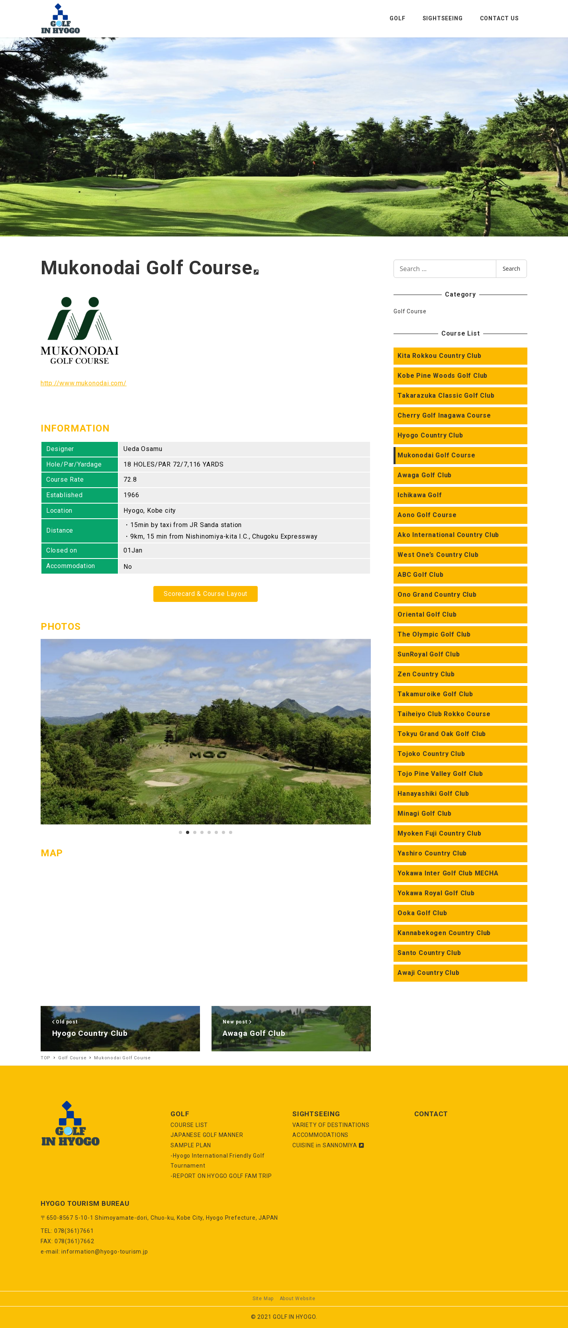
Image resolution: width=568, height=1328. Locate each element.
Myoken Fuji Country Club (439, 833)
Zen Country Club (426, 674)
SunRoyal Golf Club (429, 654)
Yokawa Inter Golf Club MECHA (448, 873)
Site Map (263, 1298)
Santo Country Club (429, 953)
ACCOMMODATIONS (320, 1135)
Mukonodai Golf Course (437, 455)
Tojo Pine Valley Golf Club (440, 773)
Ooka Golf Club (422, 913)
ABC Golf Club (420, 574)
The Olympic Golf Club (434, 634)
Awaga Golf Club (425, 475)
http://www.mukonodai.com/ (84, 383)
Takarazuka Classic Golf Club (446, 395)
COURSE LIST (189, 1125)
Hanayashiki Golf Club (433, 793)
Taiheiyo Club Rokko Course (444, 714)
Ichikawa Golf (420, 495)
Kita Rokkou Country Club (439, 355)
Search (511, 268)
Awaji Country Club (428, 972)
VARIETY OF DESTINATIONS (330, 1125)
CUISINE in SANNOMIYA (328, 1145)
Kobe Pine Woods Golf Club (443, 375)
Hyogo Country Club (430, 435)
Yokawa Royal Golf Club (436, 893)
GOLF (179, 1114)
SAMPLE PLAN (190, 1145)
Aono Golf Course (427, 515)
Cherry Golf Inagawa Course (444, 415)
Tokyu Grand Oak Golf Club (442, 734)
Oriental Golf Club (427, 614)
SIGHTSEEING (316, 1114)
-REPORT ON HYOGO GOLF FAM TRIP (221, 1176)
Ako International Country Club (448, 535)
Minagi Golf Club (425, 813)
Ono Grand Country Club (437, 594)
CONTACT (431, 1114)
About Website (297, 1298)
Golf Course (410, 311)
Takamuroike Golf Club (435, 694)
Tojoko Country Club (431, 754)
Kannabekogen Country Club (444, 933)
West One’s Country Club (438, 555)
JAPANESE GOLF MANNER (206, 1135)
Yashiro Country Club (432, 853)
